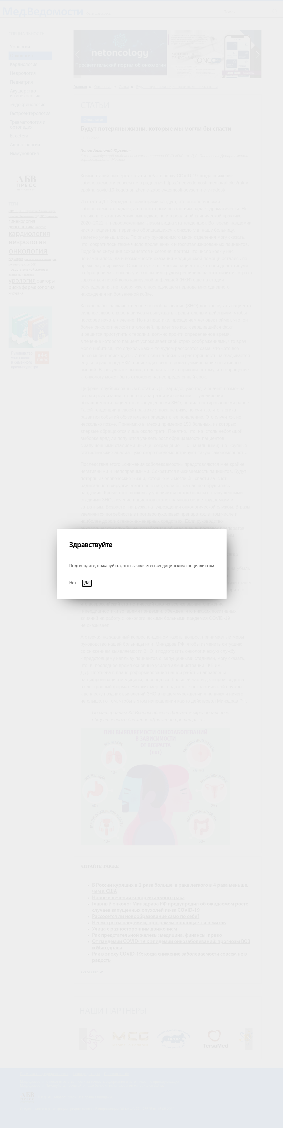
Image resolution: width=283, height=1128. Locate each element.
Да (86, 583)
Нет (72, 583)
